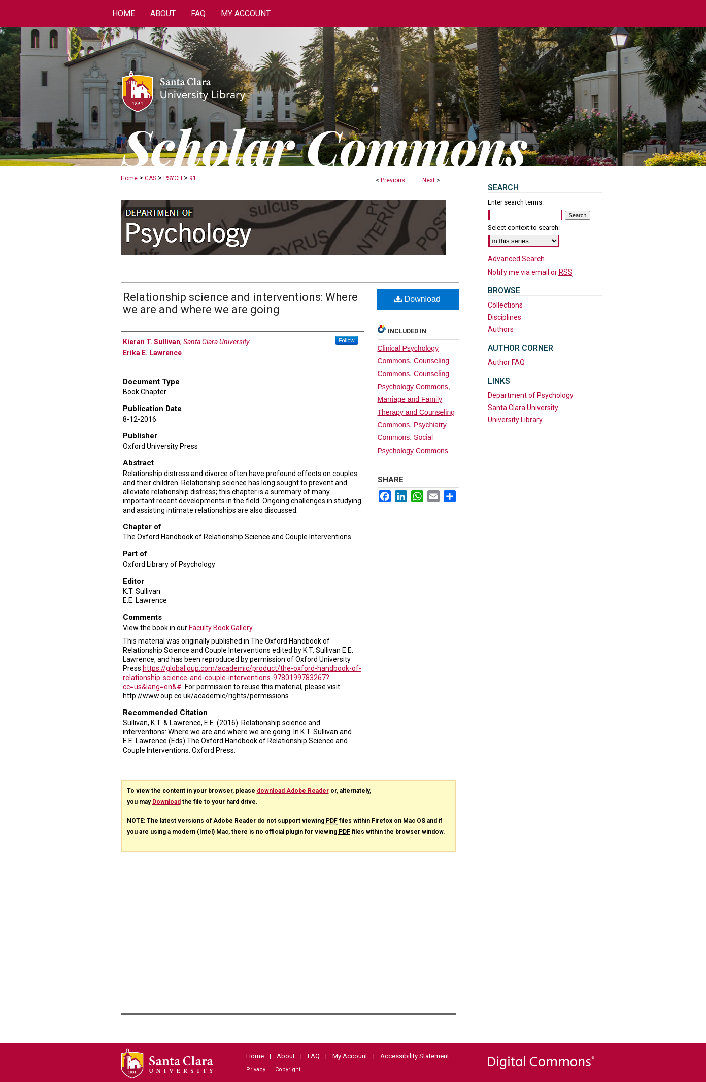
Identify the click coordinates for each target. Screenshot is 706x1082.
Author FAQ (506, 362)
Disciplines (504, 317)
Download (417, 299)
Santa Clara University (523, 407)
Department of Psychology (531, 395)
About (286, 1056)
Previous (393, 180)
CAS (150, 178)
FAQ (314, 1056)
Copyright (287, 1069)
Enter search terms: (516, 202)
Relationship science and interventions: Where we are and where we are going (240, 303)
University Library (515, 420)
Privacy (255, 1069)
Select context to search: (524, 227)
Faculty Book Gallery (220, 628)
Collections (505, 305)
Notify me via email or (530, 272)
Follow (347, 340)
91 (192, 178)
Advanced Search (516, 259)
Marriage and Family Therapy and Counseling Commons (416, 412)
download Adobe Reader (293, 790)
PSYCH (172, 178)
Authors (501, 329)
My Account (349, 1056)
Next (428, 180)
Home (129, 178)
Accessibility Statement (414, 1056)
